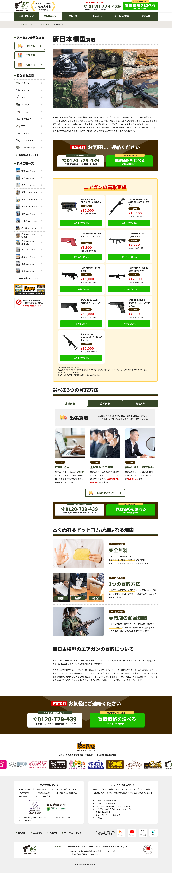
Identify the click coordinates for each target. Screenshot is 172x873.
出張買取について (102, 493)
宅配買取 (26, 64)
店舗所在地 (37, 832)
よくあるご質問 (121, 16)
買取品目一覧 (50, 16)
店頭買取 (26, 55)
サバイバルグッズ (26, 147)
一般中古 (134, 209)
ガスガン (22, 83)
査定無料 (78, 147)
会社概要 (22, 832)
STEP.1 (60, 462)
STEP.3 (130, 462)
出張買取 (26, 46)
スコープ (22, 104)
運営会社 (146, 16)
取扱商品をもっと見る (28, 154)
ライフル (22, 133)
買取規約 (53, 832)
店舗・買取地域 (26, 16)
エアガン (22, 97)
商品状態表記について (73, 367)
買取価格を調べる (81, 222)
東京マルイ (23, 119)
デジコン (22, 112)
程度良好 (86, 206)
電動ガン (22, 90)
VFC (20, 126)
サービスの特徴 (117, 544)
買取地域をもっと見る (28, 278)
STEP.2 (95, 462)
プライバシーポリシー (73, 832)
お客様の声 (98, 16)
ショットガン (24, 140)
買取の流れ (74, 16)
